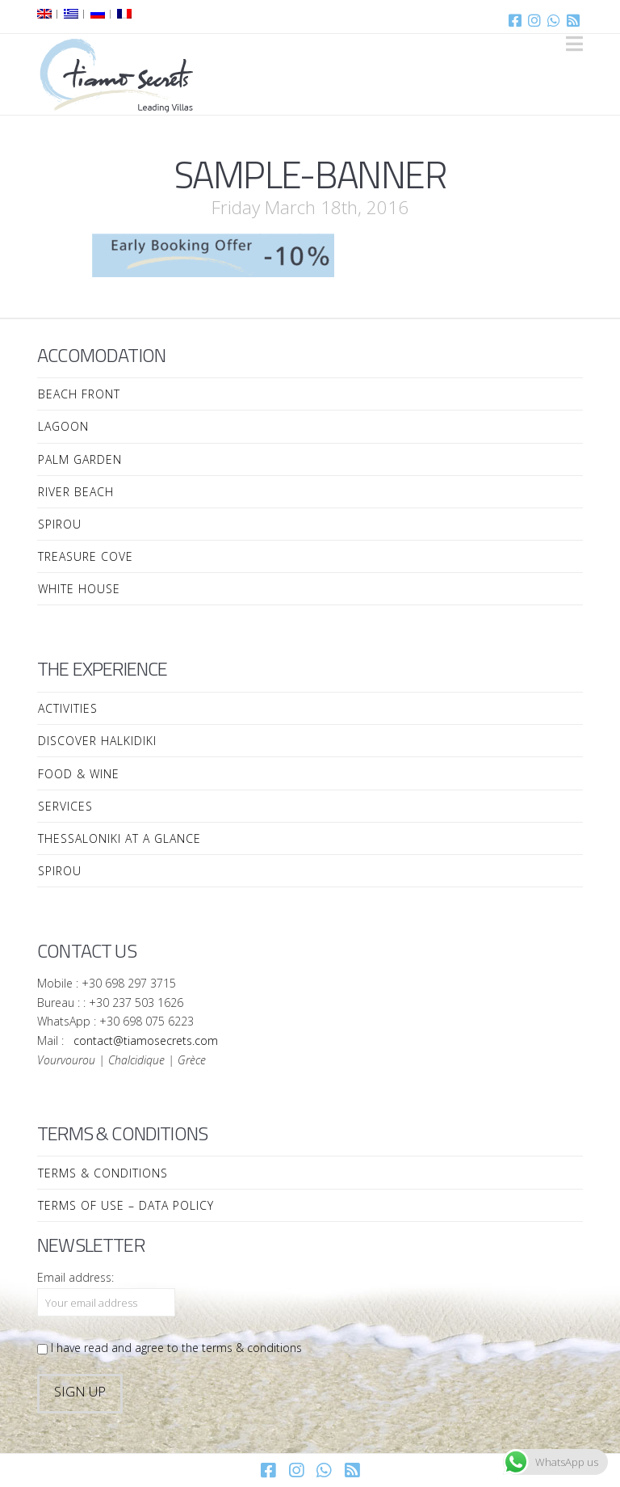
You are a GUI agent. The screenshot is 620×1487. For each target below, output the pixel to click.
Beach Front (79, 394)
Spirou (60, 524)
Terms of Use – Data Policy (126, 1205)
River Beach (76, 491)
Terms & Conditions (103, 1173)
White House (79, 588)
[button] (574, 43)
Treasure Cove (85, 556)
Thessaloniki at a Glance (119, 838)
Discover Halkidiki (97, 740)
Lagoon (63, 426)
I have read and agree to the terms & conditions (169, 1347)
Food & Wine (78, 773)
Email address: (75, 1277)
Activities (68, 708)
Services (65, 806)
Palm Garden (80, 459)
